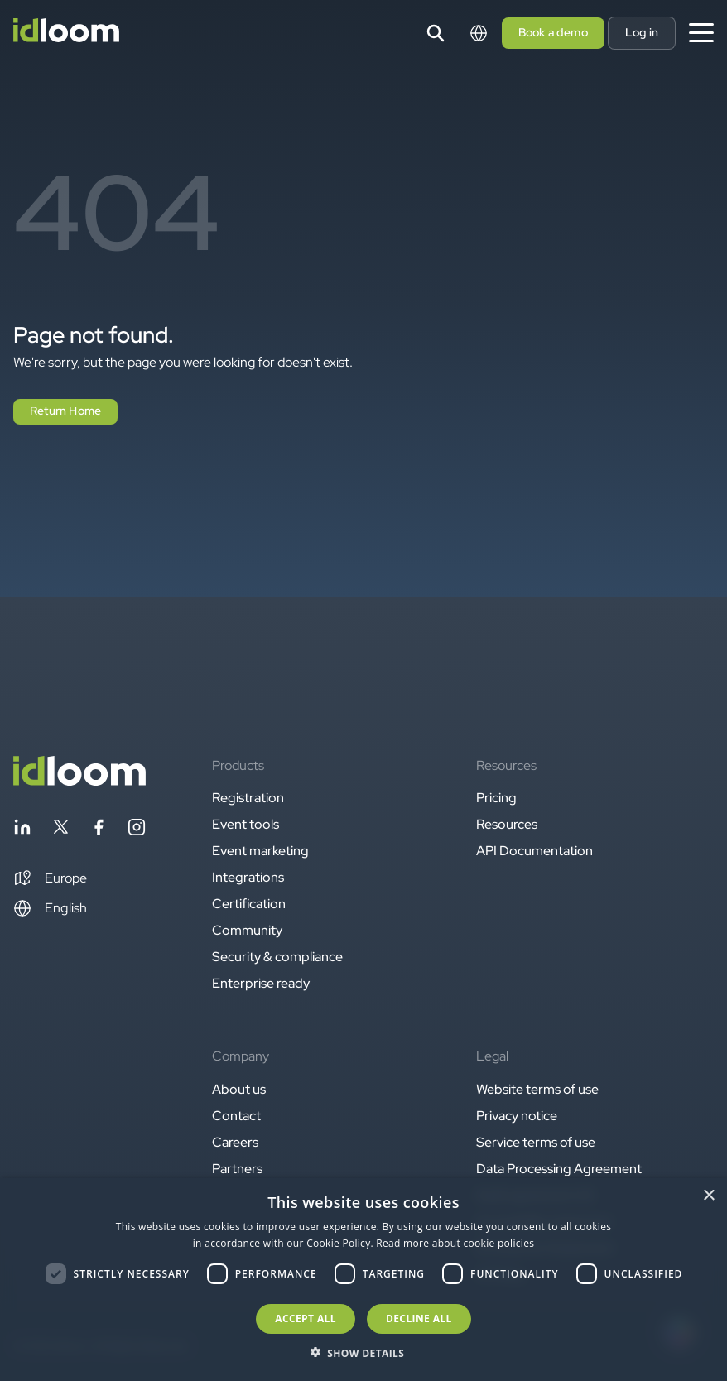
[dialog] (363, 1279)
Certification (249, 903)
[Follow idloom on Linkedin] (22, 830)
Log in (641, 32)
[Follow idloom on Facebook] (98, 830)
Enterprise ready (261, 983)
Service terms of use (535, 1142)
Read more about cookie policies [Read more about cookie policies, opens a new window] (455, 1243)
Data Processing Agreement (559, 1168)
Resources (506, 824)
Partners (237, 1168)
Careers (235, 1142)
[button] (50, 878)
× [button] (708, 1196)
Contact (236, 1115)
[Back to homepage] (79, 781)
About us (239, 1089)
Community (247, 930)
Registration (248, 797)
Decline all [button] (419, 1318)
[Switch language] (478, 33)
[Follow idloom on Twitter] (60, 830)
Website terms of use (537, 1089)
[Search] (435, 33)
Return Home (65, 410)
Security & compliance (277, 956)
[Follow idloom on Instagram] (137, 830)
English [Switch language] (50, 908)
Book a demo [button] (553, 32)
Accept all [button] (305, 1318)
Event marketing (260, 850)
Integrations (248, 877)
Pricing (496, 797)
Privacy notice (516, 1115)
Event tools (245, 824)
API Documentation (534, 850)
